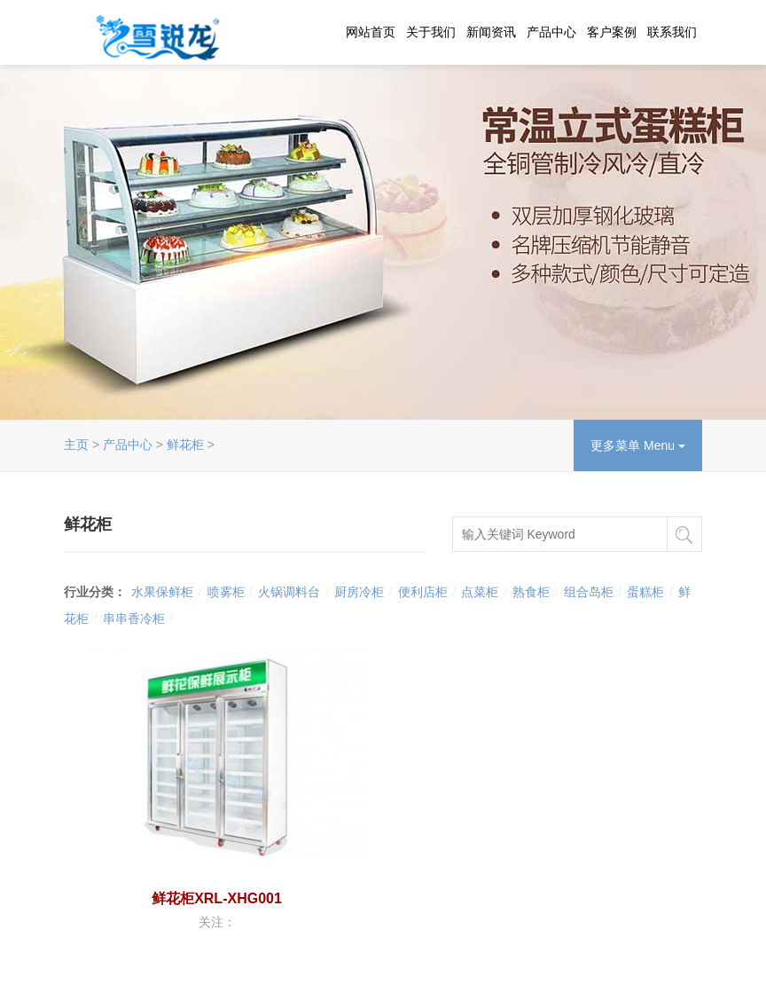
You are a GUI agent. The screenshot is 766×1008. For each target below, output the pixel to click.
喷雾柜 (226, 592)
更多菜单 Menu (637, 445)
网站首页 (370, 32)
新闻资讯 (491, 32)
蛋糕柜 (645, 592)
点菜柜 (479, 592)
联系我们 (672, 32)
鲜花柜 (185, 444)
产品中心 (551, 32)
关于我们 (431, 32)
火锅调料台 (289, 592)
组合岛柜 (589, 592)
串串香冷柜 (134, 618)
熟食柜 (531, 592)
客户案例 (612, 32)
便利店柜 (423, 592)
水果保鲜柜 (162, 592)
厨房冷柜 (359, 592)
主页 (76, 444)
